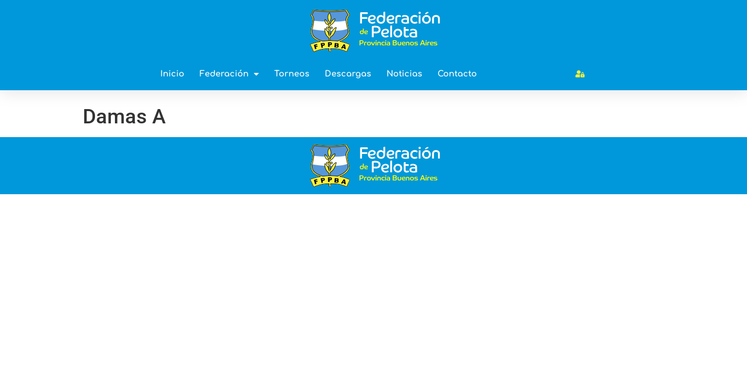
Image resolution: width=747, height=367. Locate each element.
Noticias (404, 73)
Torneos (291, 73)
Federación (229, 74)
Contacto (457, 73)
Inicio (172, 73)
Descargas (348, 73)
